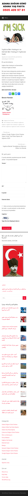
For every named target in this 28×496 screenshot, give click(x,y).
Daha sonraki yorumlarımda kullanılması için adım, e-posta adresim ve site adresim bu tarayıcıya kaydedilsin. (14, 208)
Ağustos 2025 (5, 462)
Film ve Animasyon (7, 435)
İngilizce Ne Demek (9, 120)
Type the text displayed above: (11, 221)
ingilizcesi (8, 126)
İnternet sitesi (6, 199)
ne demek (22, 126)
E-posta (4, 193)
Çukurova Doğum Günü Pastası (10, 432)
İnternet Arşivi (5, 443)
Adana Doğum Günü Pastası (9, 424)
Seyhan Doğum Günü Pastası (10, 450)
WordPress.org (6, 479)
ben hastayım (7, 122)
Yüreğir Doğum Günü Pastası (10, 453)
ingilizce (4, 124)
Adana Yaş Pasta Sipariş (8, 429)
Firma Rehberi (5, 437)
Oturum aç (5, 472)
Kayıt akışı (4, 474)
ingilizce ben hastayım (12, 124)
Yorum (4, 163)
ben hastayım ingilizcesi (17, 122)
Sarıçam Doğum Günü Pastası (10, 448)
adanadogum (5, 59)
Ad (3, 186)
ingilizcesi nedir (15, 126)
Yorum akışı (5, 477)
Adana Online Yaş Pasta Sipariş (10, 427)
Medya (4, 445)
